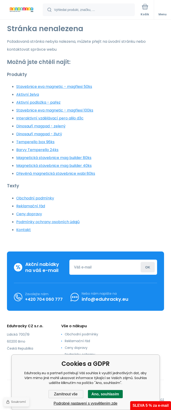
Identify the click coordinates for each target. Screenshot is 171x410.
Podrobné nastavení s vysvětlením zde (85, 403)
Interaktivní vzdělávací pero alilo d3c (50, 118)
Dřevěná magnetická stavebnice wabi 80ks (55, 173)
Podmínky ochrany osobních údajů (48, 222)
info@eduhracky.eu (105, 299)
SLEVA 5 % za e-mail (150, 405)
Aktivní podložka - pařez (38, 102)
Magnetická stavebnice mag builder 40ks (54, 165)
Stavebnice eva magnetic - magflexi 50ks (54, 86)
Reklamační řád (30, 206)
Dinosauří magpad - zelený (40, 126)
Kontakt (23, 229)
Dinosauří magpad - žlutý (39, 134)
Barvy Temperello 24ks (37, 149)
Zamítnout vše (65, 394)
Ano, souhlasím (105, 394)
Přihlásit (148, 267)
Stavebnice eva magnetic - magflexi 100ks (54, 110)
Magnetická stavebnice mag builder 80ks (53, 157)
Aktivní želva (27, 94)
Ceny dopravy (29, 214)
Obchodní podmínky (35, 198)
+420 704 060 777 (44, 299)
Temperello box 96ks (35, 142)
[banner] (21, 10)
